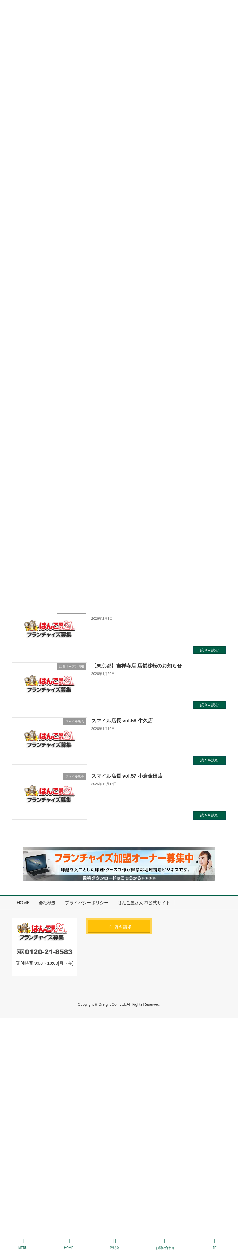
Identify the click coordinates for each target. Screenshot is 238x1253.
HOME (23, 902)
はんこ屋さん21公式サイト (143, 902)
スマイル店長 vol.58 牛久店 (122, 720)
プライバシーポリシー (86, 902)
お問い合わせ (165, 1244)
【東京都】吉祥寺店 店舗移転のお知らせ (136, 665)
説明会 (114, 1244)
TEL (215, 1244)
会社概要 (47, 902)
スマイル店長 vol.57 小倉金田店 (127, 776)
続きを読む (209, 650)
